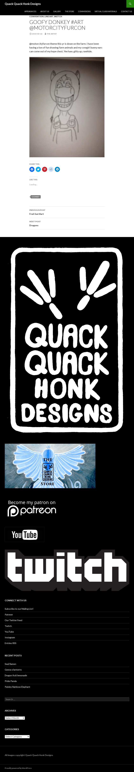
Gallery (57, 11)
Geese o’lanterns (13, 669)
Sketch (58, 16)
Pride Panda (11, 681)
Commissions (84, 11)
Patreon (9, 614)
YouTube (9, 631)
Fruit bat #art (67, 211)
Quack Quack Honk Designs (23, 4)
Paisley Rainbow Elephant (17, 686)
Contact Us (126, 11)
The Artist (52, 34)
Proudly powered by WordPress (18, 768)
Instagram (10, 637)
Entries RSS (10, 643)
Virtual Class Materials (106, 11)
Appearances (30, 11)
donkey (36, 197)
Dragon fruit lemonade (16, 675)
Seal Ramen (10, 664)
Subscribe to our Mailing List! (19, 608)
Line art (48, 16)
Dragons (67, 223)
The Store (69, 11)
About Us (44, 11)
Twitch (8, 626)
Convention (36, 16)
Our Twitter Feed (13, 620)
